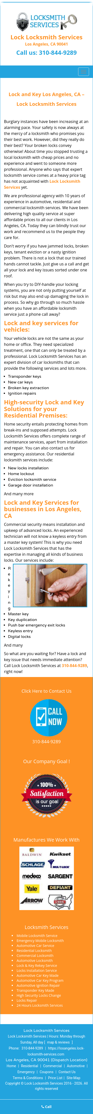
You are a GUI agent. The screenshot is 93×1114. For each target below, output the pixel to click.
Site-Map (73, 1078)
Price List (55, 1078)
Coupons (47, 1072)
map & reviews (58, 1042)
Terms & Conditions (28, 1078)
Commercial (52, 1066)
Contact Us (67, 1072)
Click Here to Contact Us (47, 691)
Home (11, 1066)
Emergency (25, 1072)
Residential (29, 1066)
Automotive (76, 1066)
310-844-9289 (58, 52)
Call (46, 1106)
